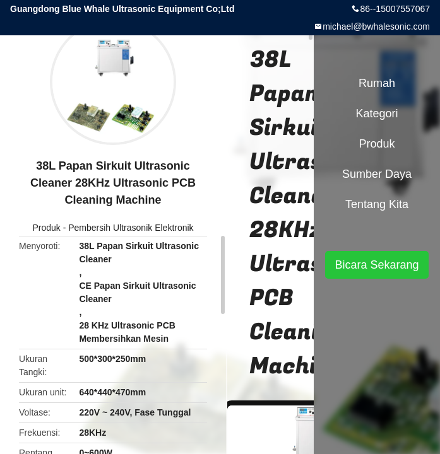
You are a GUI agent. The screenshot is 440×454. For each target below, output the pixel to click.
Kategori (376, 113)
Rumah (377, 83)
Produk (46, 228)
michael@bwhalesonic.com (376, 26)
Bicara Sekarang (377, 265)
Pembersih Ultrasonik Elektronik (130, 228)
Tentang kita (376, 204)
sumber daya (377, 174)
